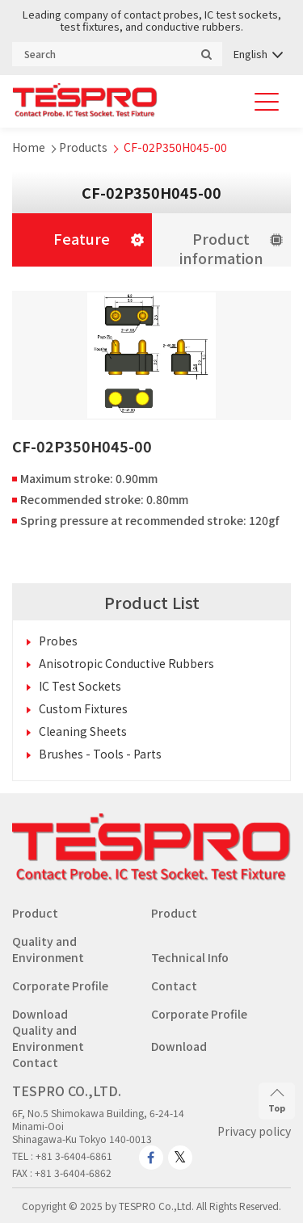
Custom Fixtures (83, 708)
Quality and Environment (48, 949)
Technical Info (190, 957)
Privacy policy (254, 1131)
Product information (221, 247)
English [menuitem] (250, 53)
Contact (174, 985)
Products (83, 147)
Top (276, 1101)
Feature (81, 238)
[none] (257, 53)
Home (28, 147)
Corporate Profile (60, 985)
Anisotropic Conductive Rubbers (126, 663)
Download (40, 1014)
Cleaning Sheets (83, 731)
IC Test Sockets (80, 686)
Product (35, 913)
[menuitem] (257, 53)
